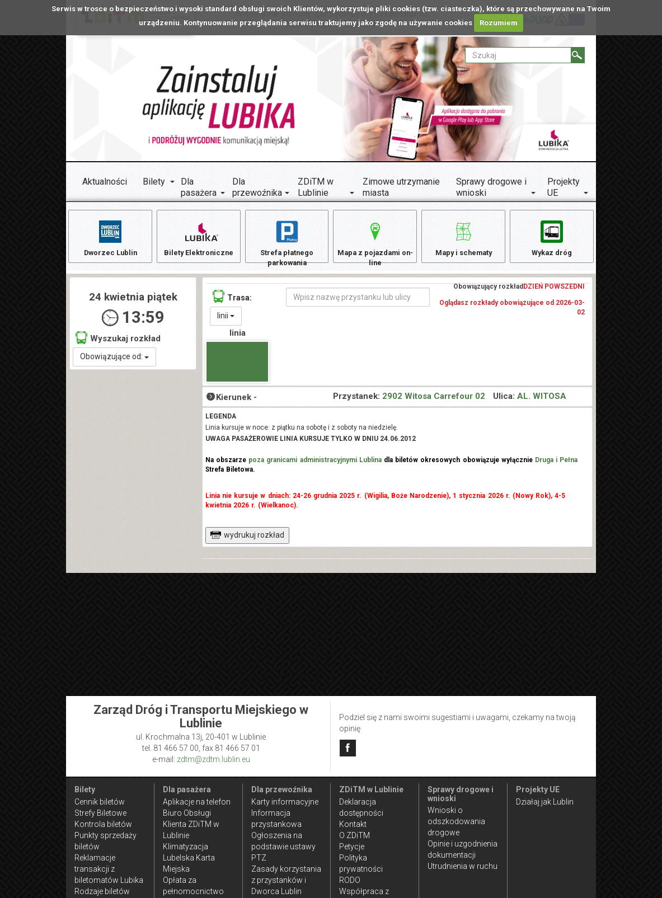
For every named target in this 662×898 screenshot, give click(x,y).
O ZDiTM (354, 835)
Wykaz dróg (551, 238)
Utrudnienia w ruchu (462, 866)
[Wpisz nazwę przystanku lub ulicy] (358, 303)
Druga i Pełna (556, 467)
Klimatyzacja (185, 846)
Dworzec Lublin (110, 238)
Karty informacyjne (284, 801)
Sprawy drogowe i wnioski (491, 187)
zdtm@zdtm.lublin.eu (213, 759)
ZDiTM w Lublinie (316, 187)
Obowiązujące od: (114, 363)
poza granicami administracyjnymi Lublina (315, 467)
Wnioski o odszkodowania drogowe (456, 821)
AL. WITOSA (541, 402)
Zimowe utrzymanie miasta (401, 187)
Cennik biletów (99, 801)
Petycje (351, 846)
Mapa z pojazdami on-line (375, 244)
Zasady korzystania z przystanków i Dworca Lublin (286, 880)
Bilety (154, 181)
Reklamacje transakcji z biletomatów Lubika (108, 869)
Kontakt (353, 824)
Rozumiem (499, 22)
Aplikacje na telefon (197, 801)
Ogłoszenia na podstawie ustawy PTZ (283, 846)
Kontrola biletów (103, 824)
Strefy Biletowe (100, 812)
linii (225, 322)
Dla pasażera (199, 187)
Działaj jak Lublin (545, 801)
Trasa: (232, 303)
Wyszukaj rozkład (118, 343)
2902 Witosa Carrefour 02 (433, 402)
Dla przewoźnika (257, 187)
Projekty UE (563, 187)
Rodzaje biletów (102, 891)
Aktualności (104, 181)
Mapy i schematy (464, 238)
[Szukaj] (578, 55)
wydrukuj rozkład (247, 541)
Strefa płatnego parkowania (287, 244)
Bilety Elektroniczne (199, 238)
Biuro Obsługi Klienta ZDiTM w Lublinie (191, 824)
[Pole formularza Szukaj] (518, 55)
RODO (349, 880)
